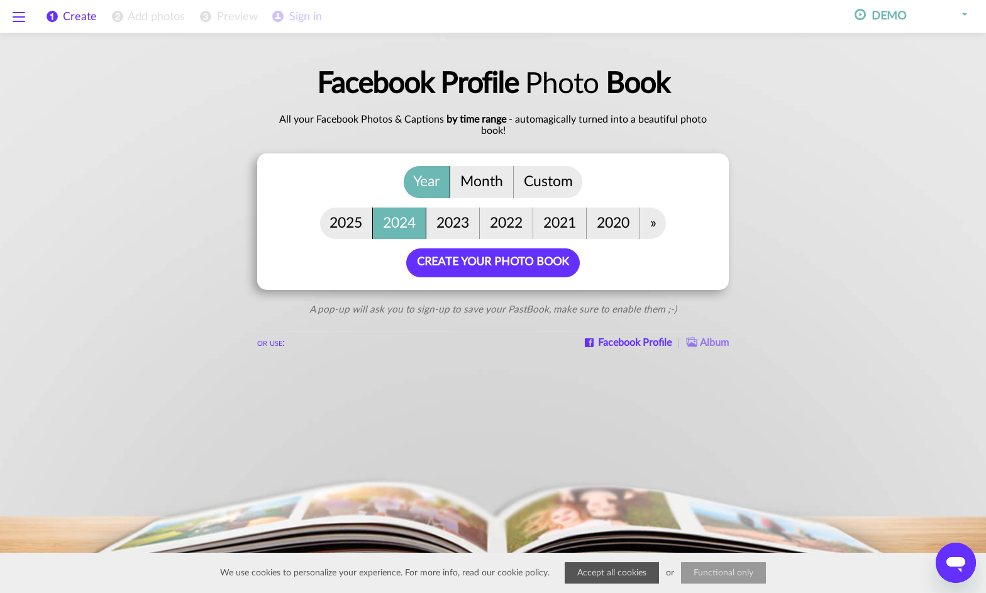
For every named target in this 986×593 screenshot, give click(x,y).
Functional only (723, 572)
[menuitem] (147, 17)
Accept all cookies (611, 572)
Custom (548, 181)
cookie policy (522, 572)
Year (426, 181)
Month (481, 181)
